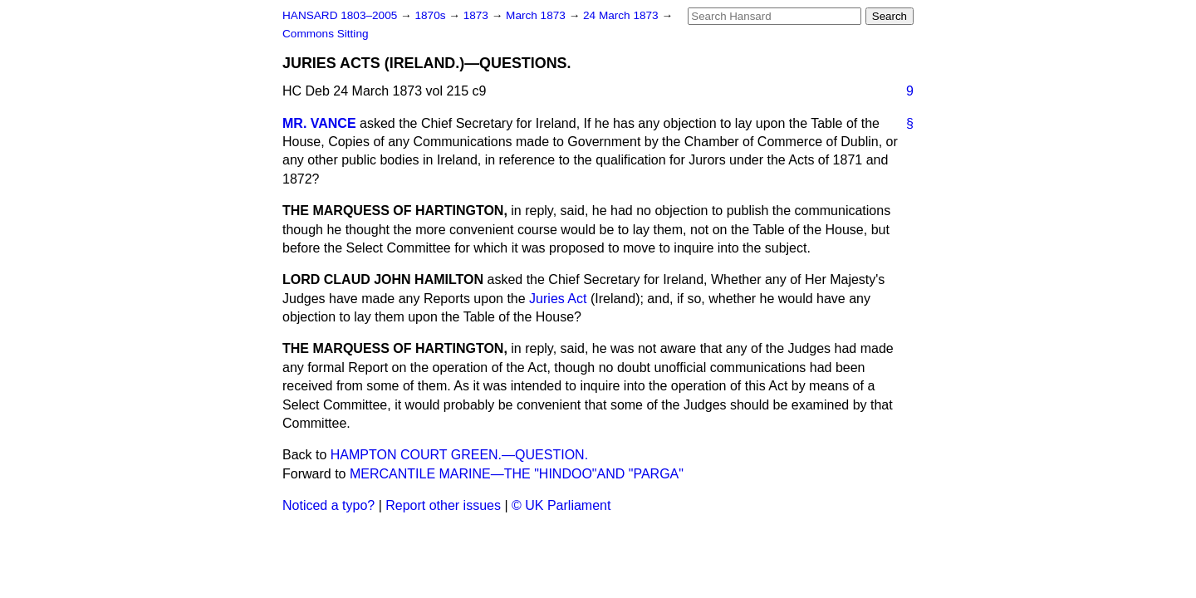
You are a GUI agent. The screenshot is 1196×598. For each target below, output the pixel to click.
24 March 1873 (622, 15)
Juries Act (557, 299)
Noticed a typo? (328, 505)
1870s (431, 15)
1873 (477, 15)
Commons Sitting (325, 33)
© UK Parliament (561, 505)
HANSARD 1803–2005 (339, 15)
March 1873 (537, 15)
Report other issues (443, 505)
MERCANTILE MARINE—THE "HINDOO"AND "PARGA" (517, 474)
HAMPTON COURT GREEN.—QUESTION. (459, 455)
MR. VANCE (319, 123)
